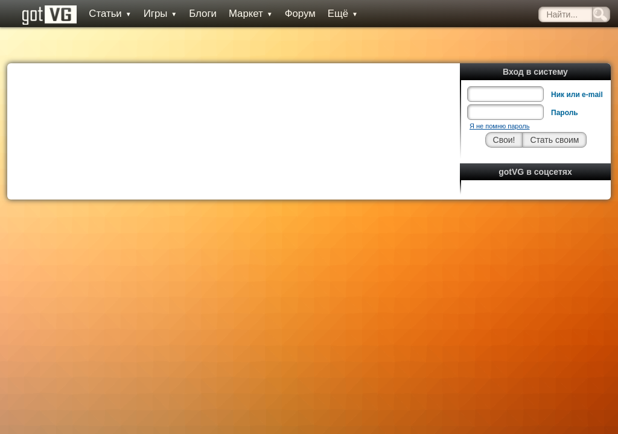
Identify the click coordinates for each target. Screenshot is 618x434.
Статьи (101, 13)
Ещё (333, 13)
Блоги (194, 13)
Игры (151, 13)
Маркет (242, 13)
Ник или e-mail (577, 67)
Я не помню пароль (499, 98)
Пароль (564, 85)
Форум (290, 13)
